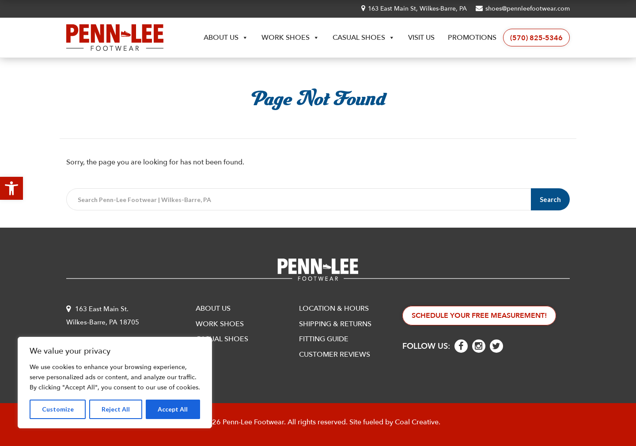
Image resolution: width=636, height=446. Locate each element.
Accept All (173, 409)
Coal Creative (417, 422)
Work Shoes (290, 37)
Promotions (472, 37)
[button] (11, 188)
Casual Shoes (364, 37)
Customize (58, 409)
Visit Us (421, 37)
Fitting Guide (323, 339)
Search (550, 199)
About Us (226, 37)
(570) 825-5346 (536, 38)
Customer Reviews (334, 354)
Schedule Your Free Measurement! (479, 315)
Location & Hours (334, 308)
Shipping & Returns (335, 324)
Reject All (116, 409)
